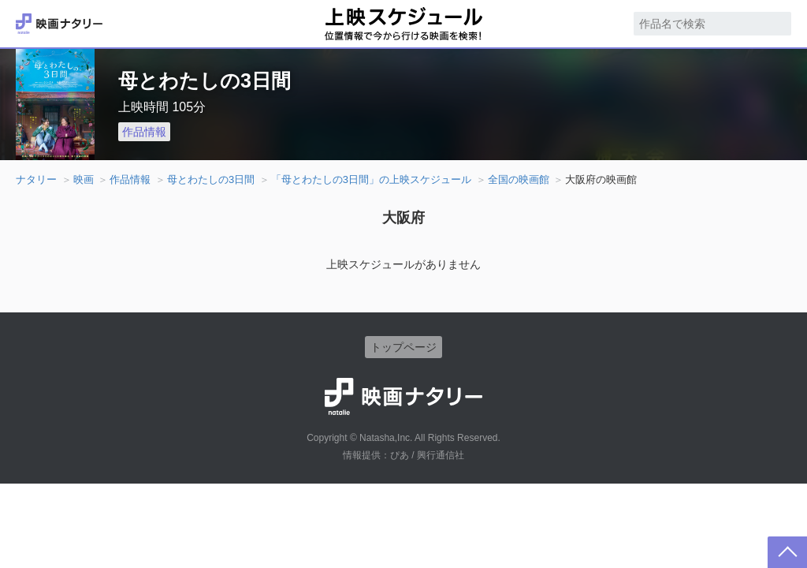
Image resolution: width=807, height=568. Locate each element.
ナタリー (36, 179)
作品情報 (144, 131)
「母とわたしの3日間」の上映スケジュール (371, 179)
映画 (83, 179)
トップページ (403, 347)
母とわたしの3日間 (211, 179)
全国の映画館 (518, 179)
